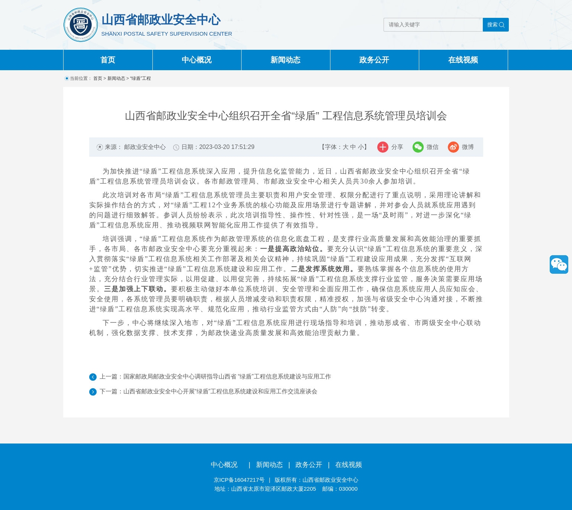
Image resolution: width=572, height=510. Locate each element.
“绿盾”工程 (140, 78)
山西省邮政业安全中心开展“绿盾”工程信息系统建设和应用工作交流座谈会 (220, 391)
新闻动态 (285, 60)
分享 (397, 147)
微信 (433, 147)
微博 (468, 147)
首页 (107, 60)
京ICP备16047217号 (239, 480)
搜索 (492, 24)
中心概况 (196, 60)
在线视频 (463, 60)
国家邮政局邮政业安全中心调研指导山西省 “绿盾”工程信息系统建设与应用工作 (227, 376)
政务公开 (374, 60)
